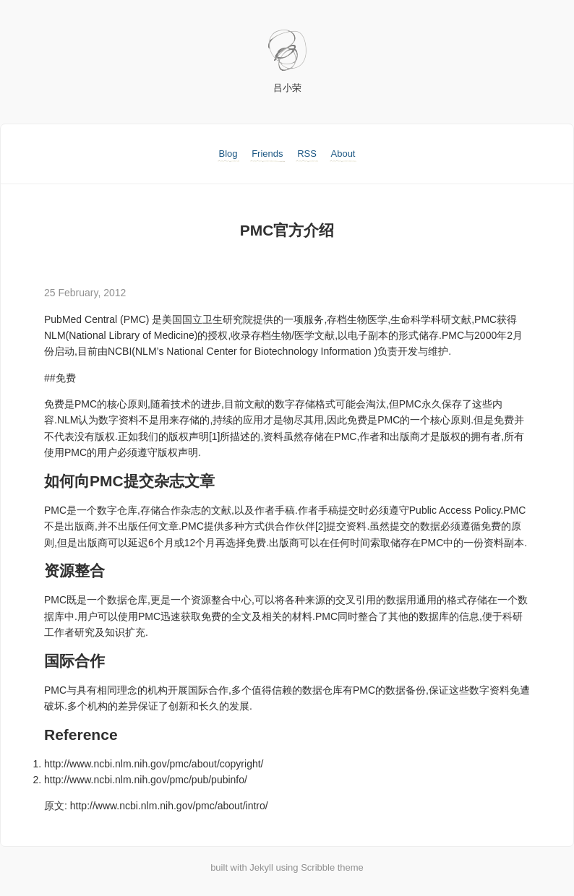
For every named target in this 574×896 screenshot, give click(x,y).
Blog (228, 153)
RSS (307, 153)
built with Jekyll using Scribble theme (287, 867)
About (343, 153)
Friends (267, 153)
